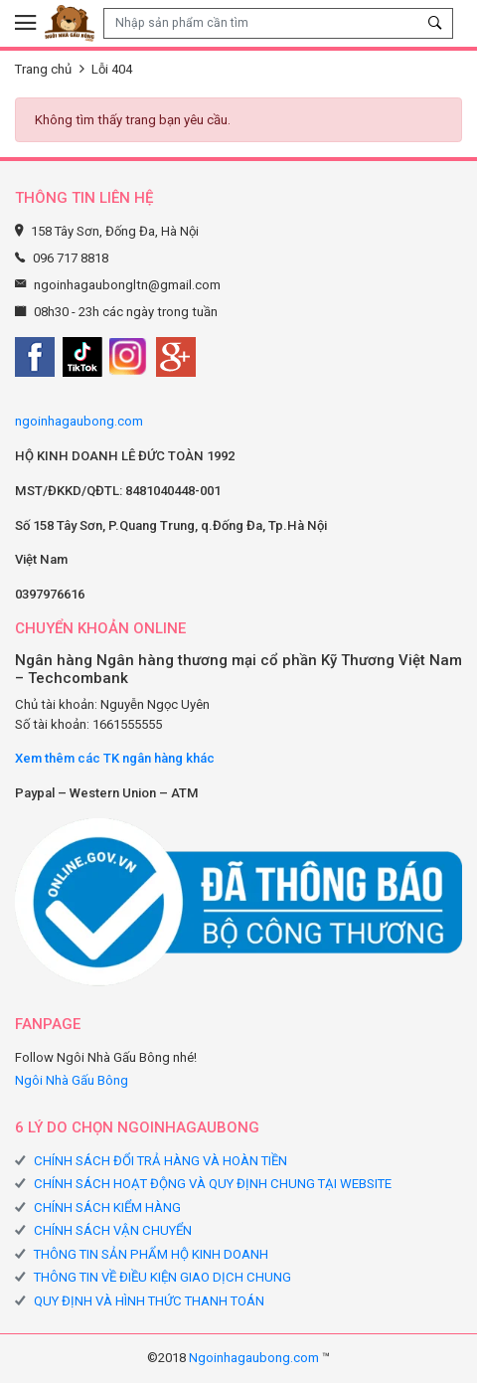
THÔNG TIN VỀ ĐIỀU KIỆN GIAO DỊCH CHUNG (162, 1277)
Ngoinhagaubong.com (254, 1357)
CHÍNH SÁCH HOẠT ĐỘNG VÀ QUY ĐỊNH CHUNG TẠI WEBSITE (213, 1183)
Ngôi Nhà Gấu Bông (71, 1080)
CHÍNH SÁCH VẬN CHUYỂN (113, 1230)
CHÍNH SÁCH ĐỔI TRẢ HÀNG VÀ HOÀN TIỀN (160, 1160)
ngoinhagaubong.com (79, 421)
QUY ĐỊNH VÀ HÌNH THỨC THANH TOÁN (149, 1301)
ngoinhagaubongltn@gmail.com (127, 284)
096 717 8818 (70, 258)
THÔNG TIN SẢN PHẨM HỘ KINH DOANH (151, 1254)
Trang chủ (43, 69)
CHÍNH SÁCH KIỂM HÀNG (107, 1207)
